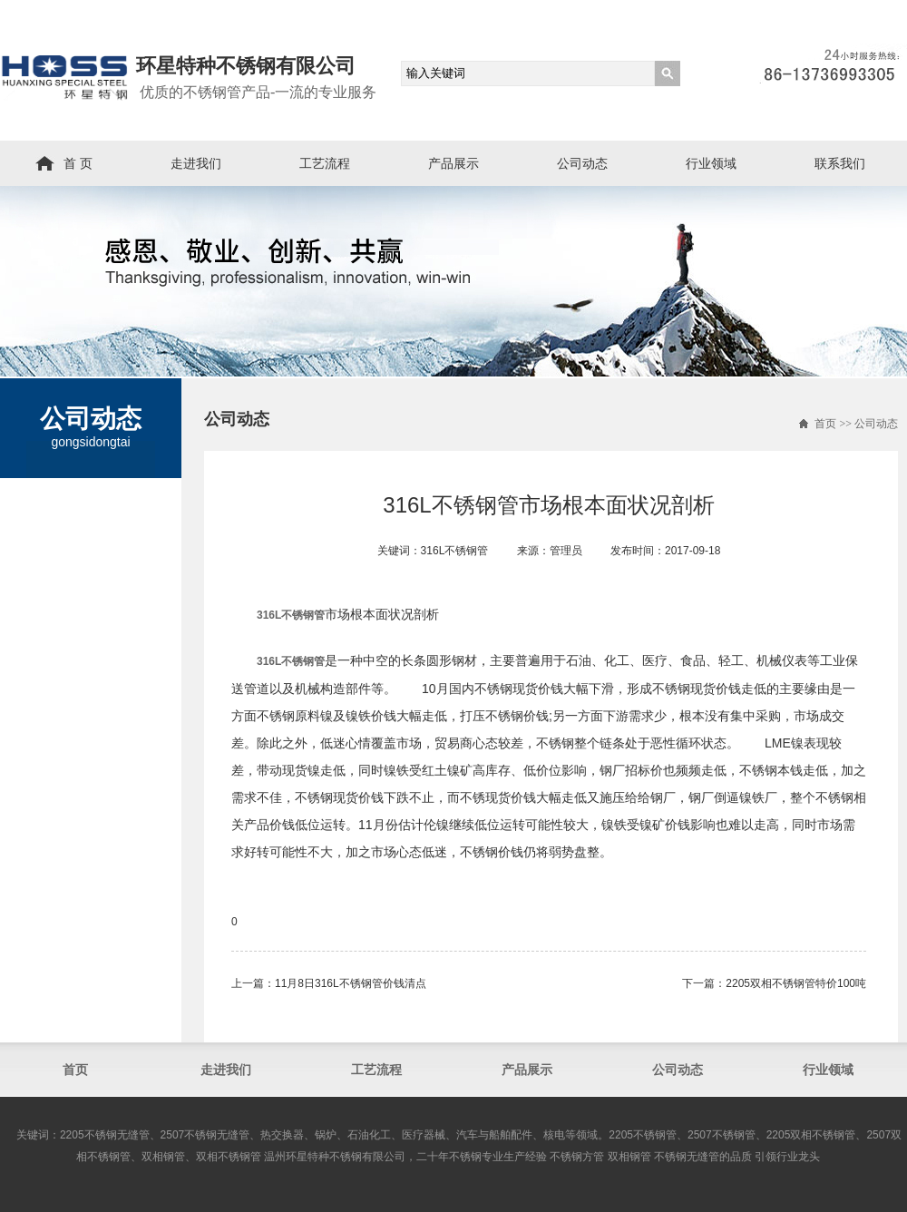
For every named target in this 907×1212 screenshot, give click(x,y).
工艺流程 (324, 163)
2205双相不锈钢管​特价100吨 (796, 983)
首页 (825, 423)
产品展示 (453, 163)
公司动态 (582, 163)
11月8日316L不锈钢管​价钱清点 (350, 983)
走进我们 (196, 163)
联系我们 (839, 163)
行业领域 (711, 163)
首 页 (78, 163)
